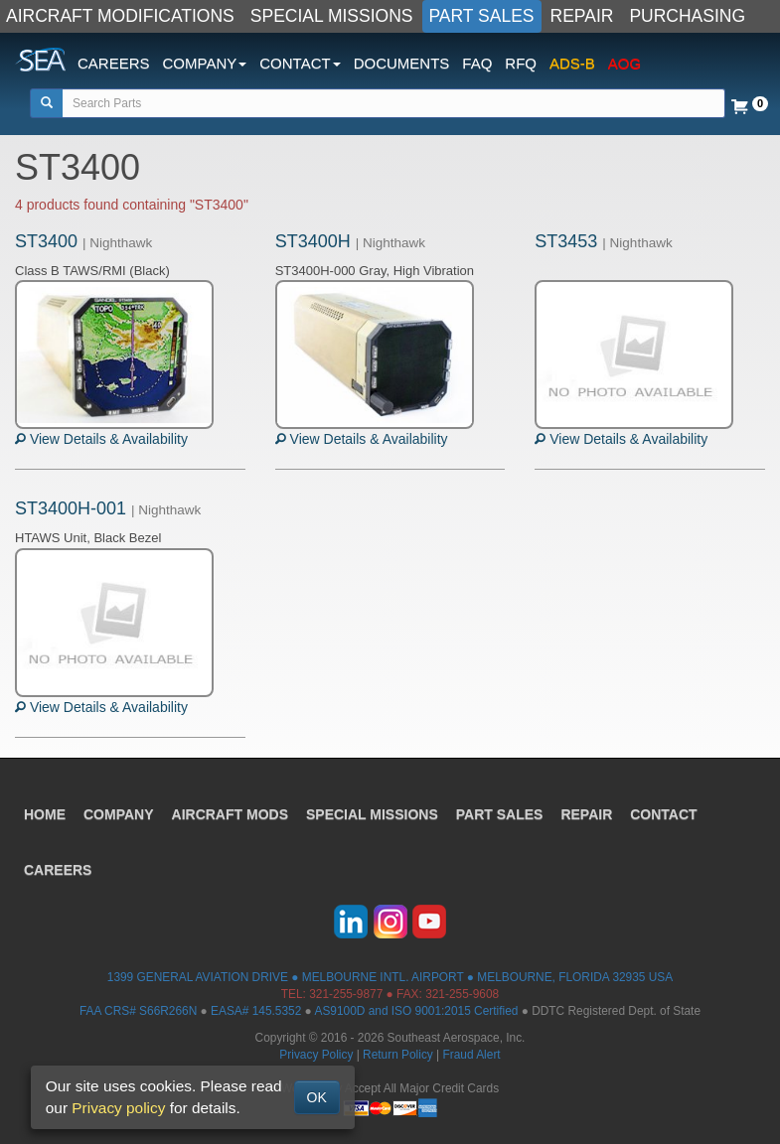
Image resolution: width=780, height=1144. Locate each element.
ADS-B (572, 63)
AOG (624, 63)
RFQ (521, 63)
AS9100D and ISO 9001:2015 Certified (416, 1011)
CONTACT (663, 814)
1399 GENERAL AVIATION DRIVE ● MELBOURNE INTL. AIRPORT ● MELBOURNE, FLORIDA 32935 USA (390, 977)
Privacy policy (118, 1107)
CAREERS (114, 63)
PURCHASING (687, 16)
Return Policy (398, 1055)
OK (317, 1097)
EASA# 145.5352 (256, 1011)
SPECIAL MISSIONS (331, 16)
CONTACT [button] (299, 63)
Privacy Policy (316, 1055)
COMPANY (118, 814)
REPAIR (582, 16)
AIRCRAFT (230, 814)
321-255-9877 (346, 994)
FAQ (477, 63)
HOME (45, 814)
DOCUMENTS (402, 63)
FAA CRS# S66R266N (138, 1011)
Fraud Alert (471, 1055)
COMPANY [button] (205, 63)
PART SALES (482, 16)
